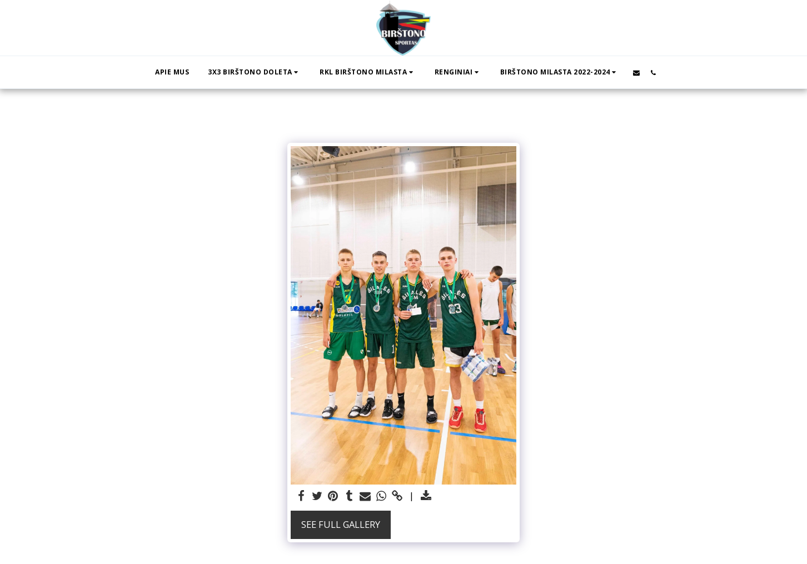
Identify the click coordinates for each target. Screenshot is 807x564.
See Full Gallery (340, 524)
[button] (254, 72)
